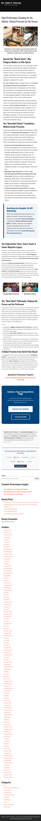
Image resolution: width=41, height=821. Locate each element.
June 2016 (6, 640)
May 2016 (6, 643)
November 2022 (8, 571)
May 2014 (6, 659)
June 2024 (6, 542)
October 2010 (7, 731)
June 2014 (6, 657)
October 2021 (7, 587)
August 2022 (7, 575)
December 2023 (8, 551)
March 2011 (7, 722)
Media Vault (7, 800)
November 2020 (8, 602)
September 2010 (8, 734)
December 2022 (8, 568)
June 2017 (6, 626)
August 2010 (7, 736)
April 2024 (6, 547)
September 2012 (8, 688)
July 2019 (6, 609)
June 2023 (6, 561)
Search (3, 476)
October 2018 (7, 616)
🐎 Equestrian (24, 457)
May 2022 (6, 580)
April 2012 (6, 698)
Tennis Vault (7, 807)
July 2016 (6, 638)
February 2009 (7, 772)
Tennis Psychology (11, 378)
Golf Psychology (23, 378)
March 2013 (7, 679)
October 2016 (7, 633)
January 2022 (7, 583)
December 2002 (8, 777)
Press (5, 802)
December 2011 (8, 707)
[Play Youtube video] (20, 36)
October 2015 (7, 652)
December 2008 (8, 775)
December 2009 (8, 755)
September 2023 (8, 556)
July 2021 (6, 592)
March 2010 (7, 748)
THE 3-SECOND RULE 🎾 (10, 509)
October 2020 (7, 604)
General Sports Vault (9, 795)
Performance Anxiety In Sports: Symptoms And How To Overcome (21, 502)
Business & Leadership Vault (11, 788)
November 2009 (8, 758)
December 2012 (8, 681)
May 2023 (6, 563)
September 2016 (8, 635)
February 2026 (7, 530)
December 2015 (8, 650)
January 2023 (7, 566)
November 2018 (8, 614)
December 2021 (8, 585)
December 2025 (8, 535)
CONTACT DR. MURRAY (20, 409)
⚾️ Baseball (12, 461)
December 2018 (8, 611)
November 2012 (8, 683)
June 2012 (6, 693)
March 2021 (7, 599)
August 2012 (7, 691)
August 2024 (7, 537)
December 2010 (8, 727)
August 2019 (7, 607)
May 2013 (6, 676)
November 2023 (8, 554)
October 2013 (7, 664)
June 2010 (6, 741)
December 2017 (8, 623)
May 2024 (6, 544)
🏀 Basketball (20, 461)
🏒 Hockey (29, 461)
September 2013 (8, 667)
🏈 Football (16, 457)
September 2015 (8, 655)
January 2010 (7, 753)
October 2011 (7, 712)
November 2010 (8, 729)
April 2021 (6, 597)
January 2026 (7, 532)
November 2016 (8, 631)
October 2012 (7, 686)
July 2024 (6, 539)
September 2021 (8, 590)
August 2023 (7, 559)
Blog (5, 785)
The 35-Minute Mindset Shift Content (14, 514)
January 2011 (7, 724)
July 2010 (6, 739)
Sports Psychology (9, 804)
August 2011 (7, 717)
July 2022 (6, 578)
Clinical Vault (7, 790)
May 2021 (6, 595)
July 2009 (6, 765)
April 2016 (6, 645)
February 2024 (7, 549)
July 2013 (6, 671)
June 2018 (6, 619)
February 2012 (7, 703)
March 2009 (7, 770)
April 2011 (6, 719)
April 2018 (6, 621)
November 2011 (8, 710)
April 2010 (6, 746)
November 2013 (8, 662)
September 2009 (8, 763)
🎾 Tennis (9, 457)
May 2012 (6, 695)
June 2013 (6, 674)
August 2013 (7, 669)
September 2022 (8, 573)
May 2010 (6, 743)
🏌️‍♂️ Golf (32, 457)
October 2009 (7, 760)
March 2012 (7, 700)
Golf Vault (6, 797)
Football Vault (7, 792)
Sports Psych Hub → (20, 466)
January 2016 (7, 647)
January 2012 (7, 705)
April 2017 (6, 628)
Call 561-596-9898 (20, 417)
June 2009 (6, 767)
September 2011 (8, 715)
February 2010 (7, 751)
